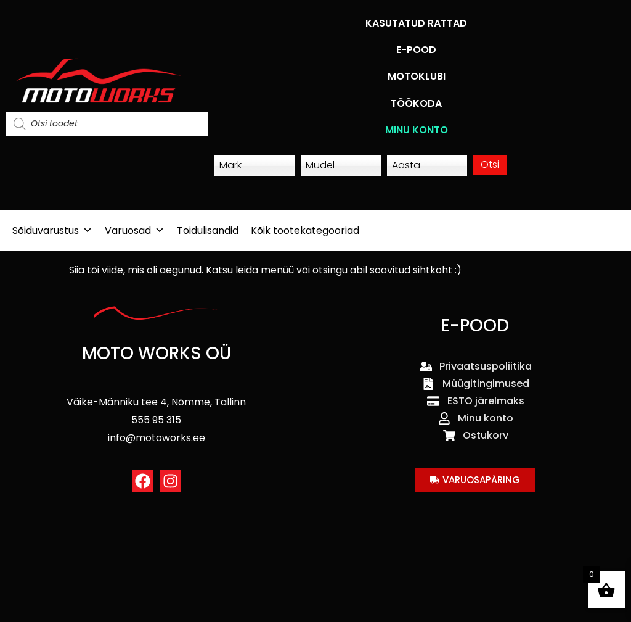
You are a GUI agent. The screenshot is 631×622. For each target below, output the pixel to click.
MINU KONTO (416, 130)
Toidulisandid (207, 230)
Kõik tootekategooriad (305, 230)
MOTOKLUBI (417, 76)
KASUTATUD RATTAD (416, 23)
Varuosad (135, 230)
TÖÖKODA (416, 103)
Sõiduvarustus (52, 230)
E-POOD (416, 50)
